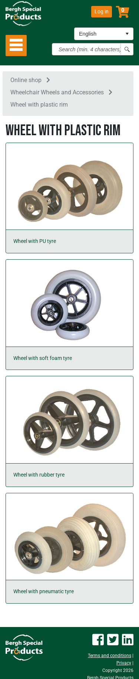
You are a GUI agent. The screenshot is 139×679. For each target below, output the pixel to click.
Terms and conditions (109, 655)
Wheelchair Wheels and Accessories (57, 92)
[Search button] (126, 49)
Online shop (26, 80)
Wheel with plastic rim (39, 104)
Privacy (123, 663)
